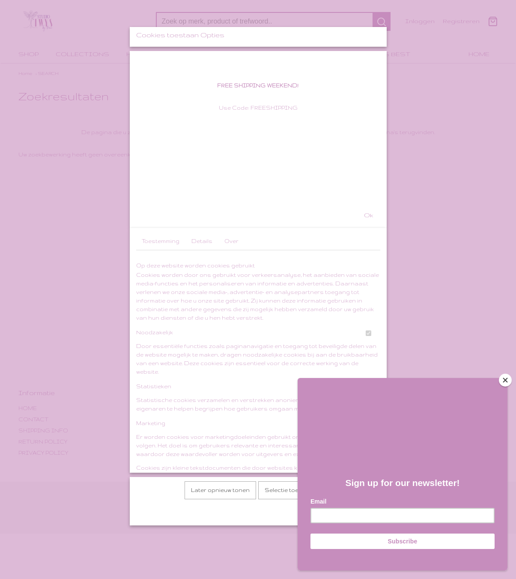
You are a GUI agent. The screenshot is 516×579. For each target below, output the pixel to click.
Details (201, 308)
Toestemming (160, 308)
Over (231, 308)
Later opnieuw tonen (220, 557)
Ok (368, 282)
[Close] (505, 380)
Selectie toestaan (290, 557)
